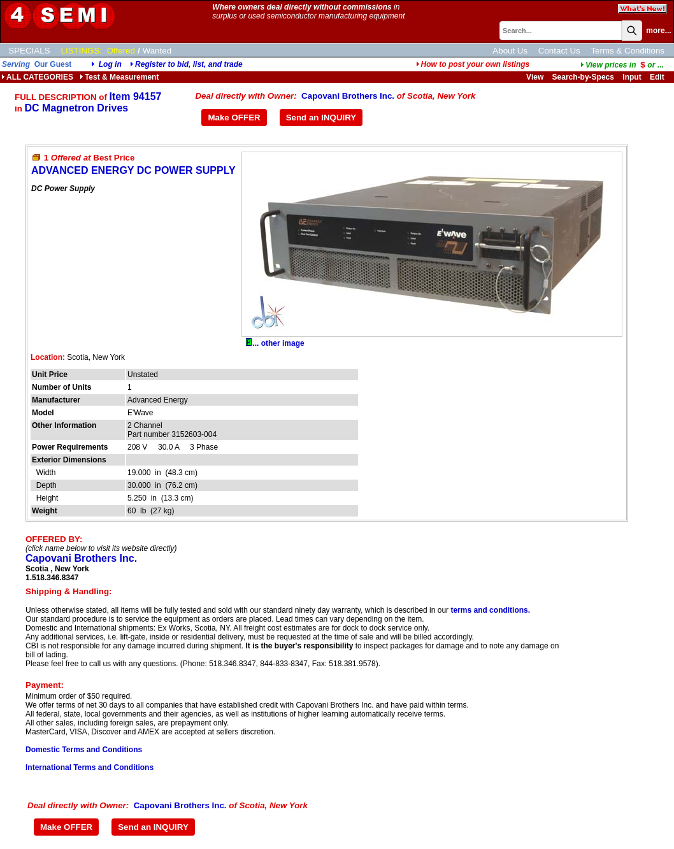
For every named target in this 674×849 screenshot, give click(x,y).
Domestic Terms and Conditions (83, 749)
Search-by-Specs (583, 77)
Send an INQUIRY (321, 117)
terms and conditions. (490, 610)
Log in (110, 64)
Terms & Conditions (627, 50)
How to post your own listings (473, 64)
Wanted (157, 50)
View (534, 77)
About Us (509, 50)
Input (631, 77)
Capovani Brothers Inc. (347, 96)
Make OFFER (234, 117)
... (622, 65)
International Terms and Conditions (89, 767)
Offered (121, 50)
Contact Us (559, 50)
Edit (658, 77)
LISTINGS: (81, 50)
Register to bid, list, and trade (189, 64)
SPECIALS (29, 50)
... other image (275, 343)
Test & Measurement (119, 77)
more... (658, 30)
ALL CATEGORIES (37, 77)
